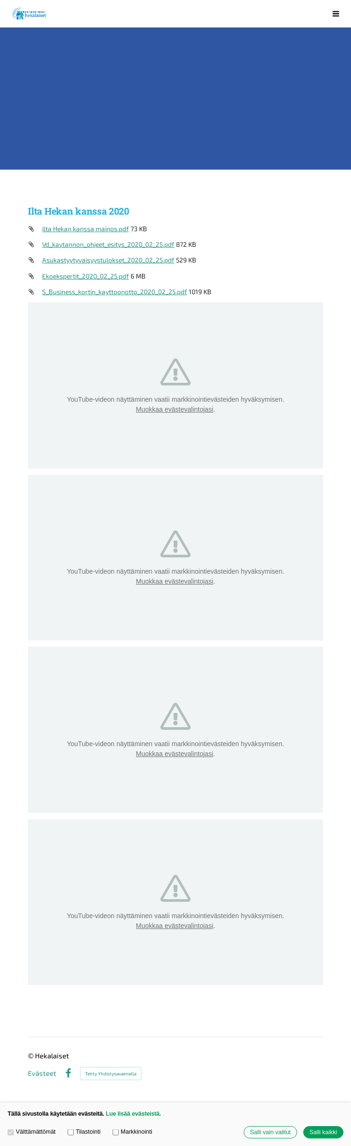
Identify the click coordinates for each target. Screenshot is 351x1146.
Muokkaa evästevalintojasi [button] (174, 409)
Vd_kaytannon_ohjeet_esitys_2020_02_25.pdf (108, 244)
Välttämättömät (32, 1131)
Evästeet (42, 1073)
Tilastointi (84, 1131)
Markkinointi (132, 1131)
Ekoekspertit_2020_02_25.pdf (85, 276)
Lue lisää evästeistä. (133, 1113)
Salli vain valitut (270, 1132)
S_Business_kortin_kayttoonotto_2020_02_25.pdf (114, 292)
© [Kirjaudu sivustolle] (31, 1055)
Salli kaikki (323, 1132)
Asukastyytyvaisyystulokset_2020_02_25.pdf (108, 260)
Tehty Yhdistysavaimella (110, 1073)
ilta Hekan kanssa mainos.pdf (85, 229)
